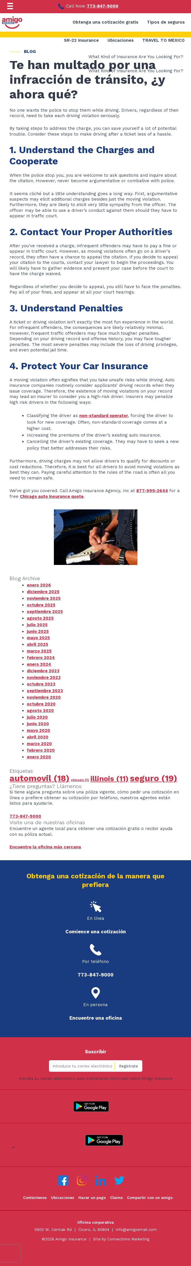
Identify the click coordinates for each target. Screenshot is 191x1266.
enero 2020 (39, 752)
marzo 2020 (40, 740)
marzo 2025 (40, 649)
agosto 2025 (40, 617)
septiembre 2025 (45, 610)
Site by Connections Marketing (121, 1235)
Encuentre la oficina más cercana (46, 843)
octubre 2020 (42, 701)
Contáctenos (34, 1193)
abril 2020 (38, 733)
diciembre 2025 (43, 591)
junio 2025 (38, 630)
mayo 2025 (38, 636)
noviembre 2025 (44, 597)
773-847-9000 (103, 6)
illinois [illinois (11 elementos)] (109, 774)
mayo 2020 (39, 727)
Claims (116, 1193)
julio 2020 (37, 714)
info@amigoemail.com (136, 1225)
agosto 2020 (41, 707)
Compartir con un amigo (150, 1193)
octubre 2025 (41, 604)
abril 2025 (38, 643)
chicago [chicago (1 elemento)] (80, 776)
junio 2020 (38, 720)
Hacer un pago (92, 1193)
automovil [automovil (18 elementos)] (39, 774)
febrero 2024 (41, 655)
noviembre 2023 (44, 675)
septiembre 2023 (45, 688)
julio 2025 (37, 623)
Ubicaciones (62, 1193)
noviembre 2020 (44, 694)
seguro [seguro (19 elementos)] (153, 774)
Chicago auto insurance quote (53, 496)
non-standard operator (105, 415)
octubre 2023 (41, 681)
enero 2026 (39, 584)
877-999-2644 (152, 490)
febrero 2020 (41, 746)
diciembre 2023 (43, 668)
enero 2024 (39, 662)
